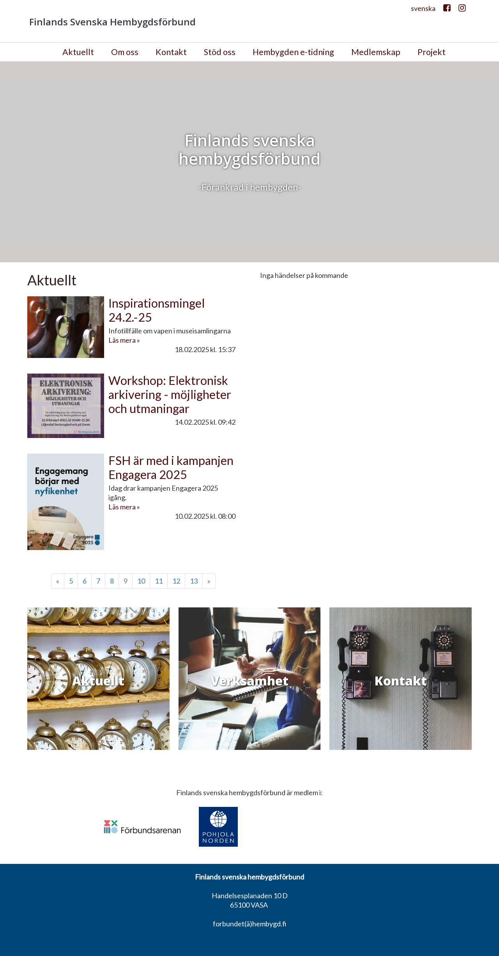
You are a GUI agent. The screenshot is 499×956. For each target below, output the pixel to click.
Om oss (124, 52)
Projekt (432, 52)
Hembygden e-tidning (293, 52)
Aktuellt (78, 52)
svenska (423, 8)
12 (176, 581)
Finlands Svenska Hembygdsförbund (112, 22)
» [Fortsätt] (209, 581)
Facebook (447, 10)
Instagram (462, 10)
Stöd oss (219, 52)
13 (194, 581)
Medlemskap (375, 52)
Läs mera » (124, 340)
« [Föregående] (57, 581)
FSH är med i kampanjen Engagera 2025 (171, 467)
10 (141, 581)
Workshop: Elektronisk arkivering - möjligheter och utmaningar (169, 394)
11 (159, 581)
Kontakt (171, 52)
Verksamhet (249, 680)
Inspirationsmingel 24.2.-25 (156, 310)
